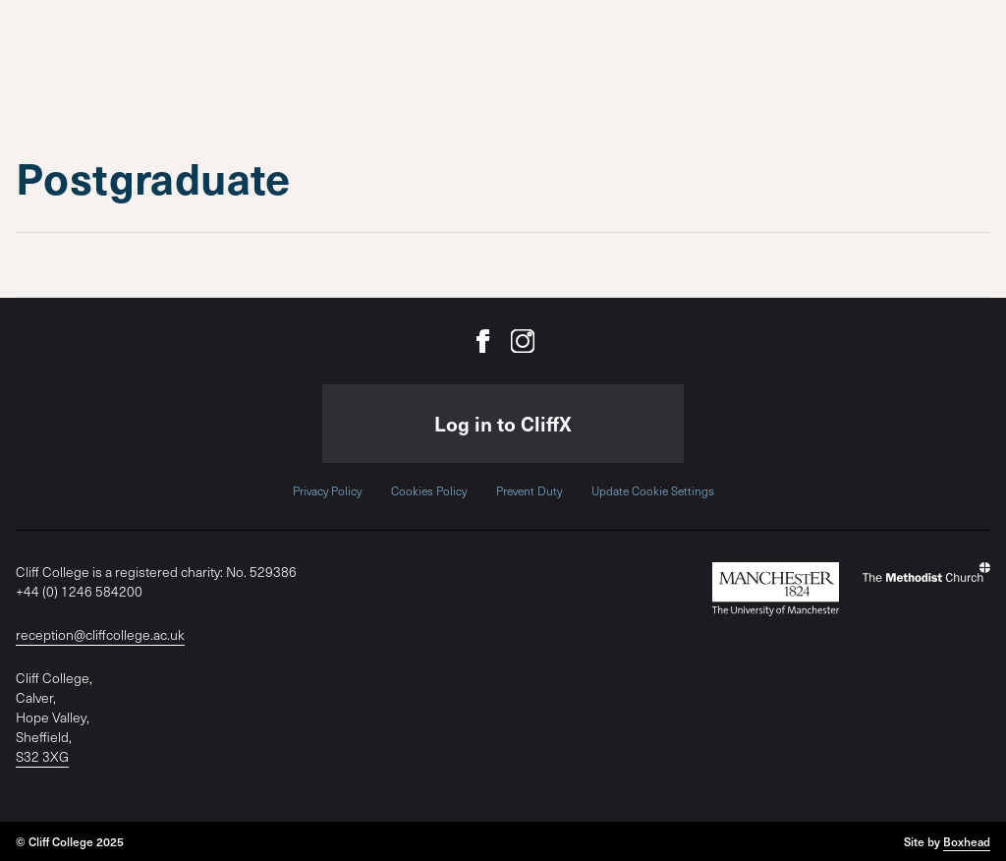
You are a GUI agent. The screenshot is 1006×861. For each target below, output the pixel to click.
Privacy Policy (327, 490)
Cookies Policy (429, 490)
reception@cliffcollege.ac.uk (100, 634)
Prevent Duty (529, 490)
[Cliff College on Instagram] (522, 341)
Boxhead (966, 841)
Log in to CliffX (503, 423)
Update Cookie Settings (652, 490)
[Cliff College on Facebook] (483, 341)
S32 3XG (42, 756)
